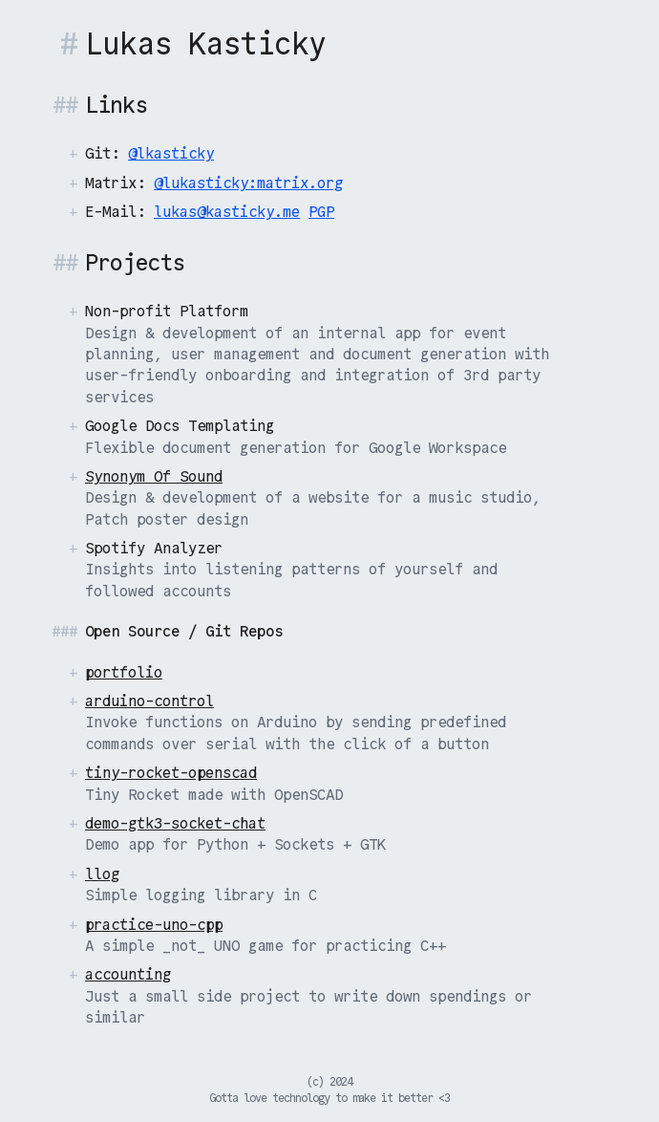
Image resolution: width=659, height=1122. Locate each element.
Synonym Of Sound (154, 476)
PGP (321, 212)
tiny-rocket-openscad (171, 773)
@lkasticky (171, 153)
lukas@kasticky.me (227, 212)
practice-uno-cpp (154, 925)
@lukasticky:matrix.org (248, 183)
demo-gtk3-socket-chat (175, 823)
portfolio (123, 672)
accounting (128, 974)
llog (102, 874)
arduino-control (149, 701)
